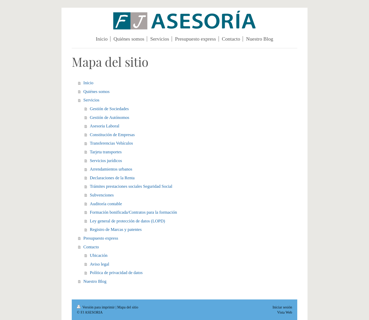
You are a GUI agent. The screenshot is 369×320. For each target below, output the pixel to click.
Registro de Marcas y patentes (116, 229)
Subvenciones (102, 195)
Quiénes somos (96, 91)
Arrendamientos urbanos (111, 169)
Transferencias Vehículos (111, 143)
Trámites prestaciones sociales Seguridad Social (131, 186)
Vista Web (284, 312)
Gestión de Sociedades (109, 108)
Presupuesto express (100, 238)
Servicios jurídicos (106, 160)
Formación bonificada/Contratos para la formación (133, 212)
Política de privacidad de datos (116, 272)
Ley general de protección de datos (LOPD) (127, 221)
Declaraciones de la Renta (112, 177)
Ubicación (99, 255)
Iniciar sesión (282, 307)
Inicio (88, 82)
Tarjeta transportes (106, 151)
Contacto (91, 246)
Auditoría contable (106, 203)
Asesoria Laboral (104, 126)
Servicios (91, 100)
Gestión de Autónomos (109, 117)
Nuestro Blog (94, 281)
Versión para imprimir (96, 307)
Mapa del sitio (127, 307)
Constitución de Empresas (112, 134)
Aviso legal (99, 264)
